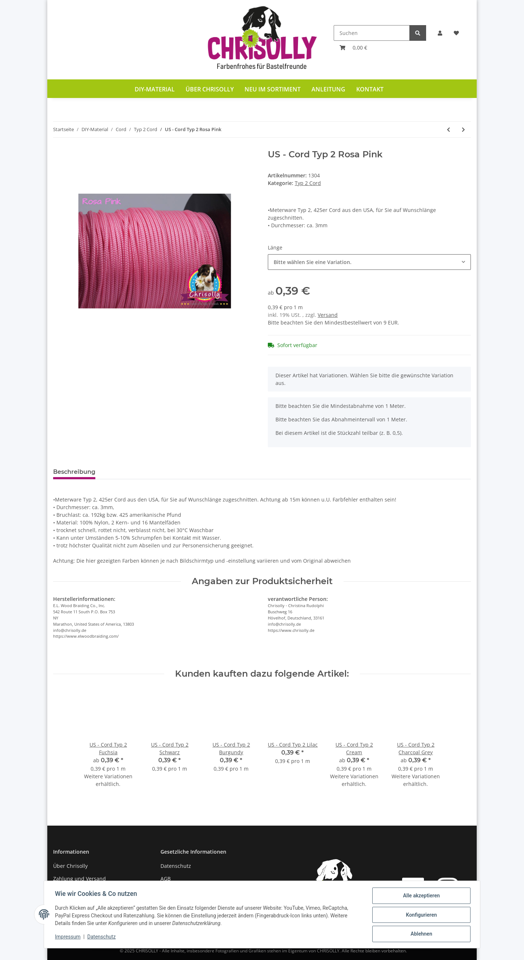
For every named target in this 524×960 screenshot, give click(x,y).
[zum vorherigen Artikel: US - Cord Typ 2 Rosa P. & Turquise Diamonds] (448, 129)
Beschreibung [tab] (74, 471)
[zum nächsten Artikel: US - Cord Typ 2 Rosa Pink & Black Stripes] (463, 129)
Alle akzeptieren (420, 896)
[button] (440, 33)
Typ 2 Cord (308, 183)
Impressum (68, 937)
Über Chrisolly (210, 89)
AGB (165, 878)
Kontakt (370, 89)
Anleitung (328, 89)
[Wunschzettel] (456, 33)
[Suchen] (372, 33)
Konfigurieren (420, 915)
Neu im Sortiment (273, 89)
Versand (328, 314)
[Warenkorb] (353, 47)
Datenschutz (175, 865)
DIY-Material (155, 89)
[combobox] (369, 262)
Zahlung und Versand (79, 878)
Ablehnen (420, 934)
